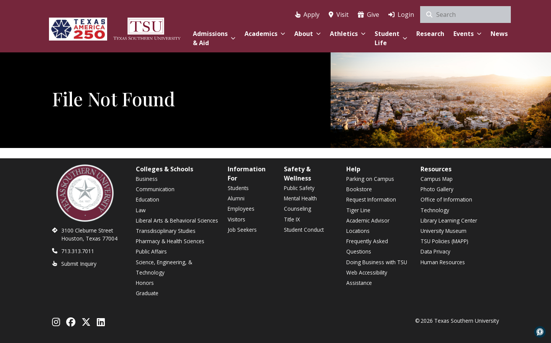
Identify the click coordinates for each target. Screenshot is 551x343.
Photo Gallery (437, 189)
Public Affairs (151, 251)
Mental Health (300, 198)
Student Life (391, 38)
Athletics (347, 33)
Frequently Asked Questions (367, 246)
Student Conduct (304, 229)
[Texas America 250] (78, 27)
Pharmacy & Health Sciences (170, 241)
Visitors (236, 219)
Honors (145, 282)
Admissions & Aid (214, 38)
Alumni (236, 198)
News (499, 33)
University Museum (443, 230)
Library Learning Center (449, 220)
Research (430, 33)
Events (467, 33)
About (307, 33)
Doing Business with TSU (376, 262)
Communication (155, 189)
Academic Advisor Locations (368, 225)
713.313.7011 (77, 251)
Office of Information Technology (446, 204)
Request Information (371, 199)
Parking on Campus (370, 178)
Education (147, 199)
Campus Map (437, 178)
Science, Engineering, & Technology (164, 267)
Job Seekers (242, 229)
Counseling (297, 208)
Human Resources (443, 262)
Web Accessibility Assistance (366, 277)
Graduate (147, 293)
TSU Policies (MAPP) (444, 241)
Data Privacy (435, 251)
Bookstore (359, 189)
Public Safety (299, 188)
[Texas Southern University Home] (147, 27)
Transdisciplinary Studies (166, 230)
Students (238, 188)
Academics (265, 33)
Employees (241, 208)
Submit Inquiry (78, 263)
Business (147, 178)
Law (141, 210)
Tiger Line (358, 210)
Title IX (292, 219)
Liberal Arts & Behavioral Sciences (177, 220)
